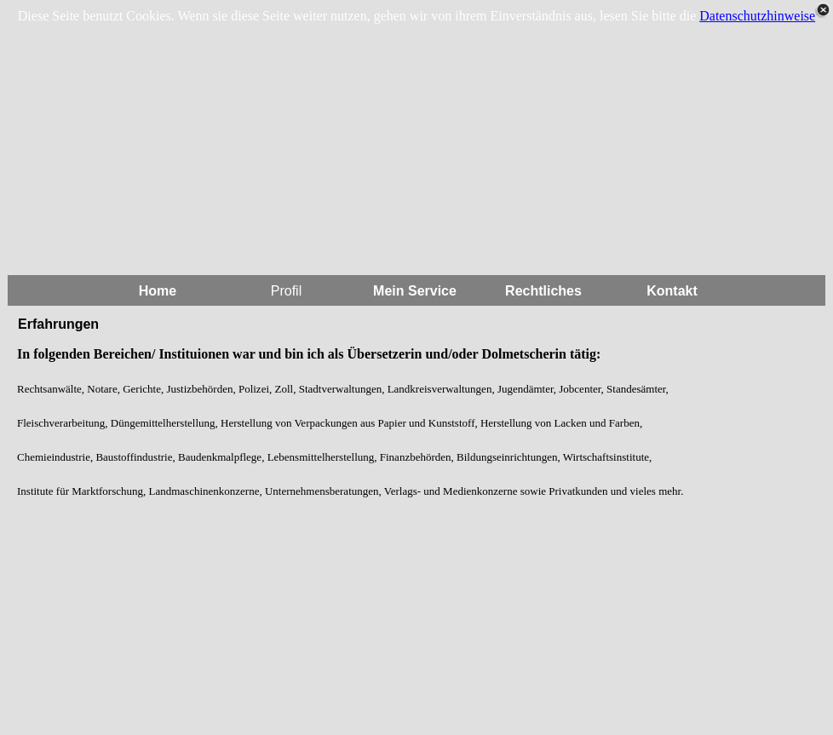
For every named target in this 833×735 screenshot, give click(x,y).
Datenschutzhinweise (757, 16)
